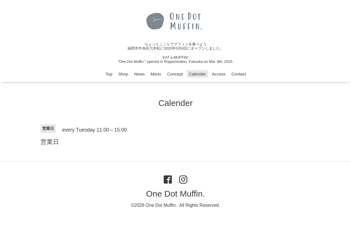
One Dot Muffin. (175, 193)
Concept (175, 74)
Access (218, 74)
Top (108, 74)
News (139, 74)
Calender (197, 74)
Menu (156, 74)
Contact (238, 74)
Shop (123, 74)
